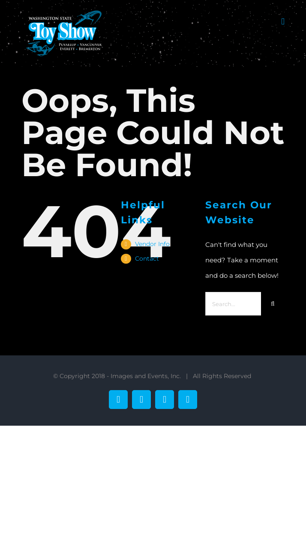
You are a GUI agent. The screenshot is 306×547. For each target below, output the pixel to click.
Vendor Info (152, 244)
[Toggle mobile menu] (283, 21)
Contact (147, 258)
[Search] (273, 304)
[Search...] (233, 304)
